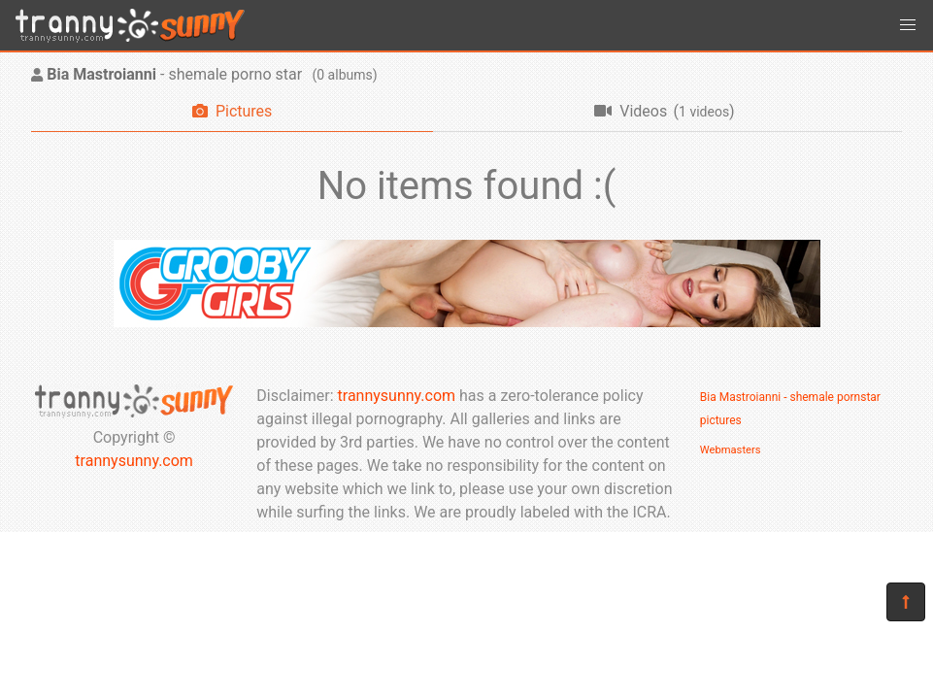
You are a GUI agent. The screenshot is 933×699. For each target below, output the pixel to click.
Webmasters (730, 450)
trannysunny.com (134, 460)
